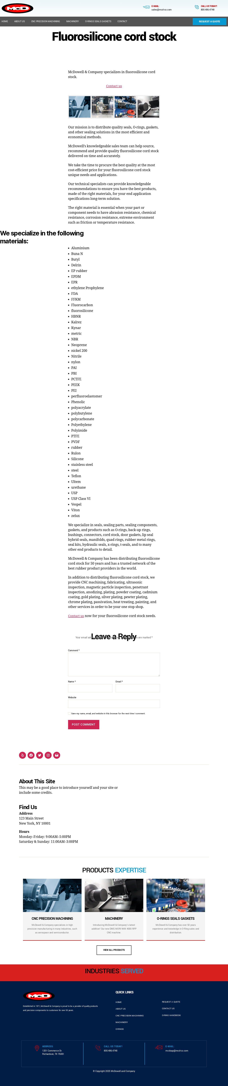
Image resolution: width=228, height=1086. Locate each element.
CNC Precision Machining (45, 21)
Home (5, 21)
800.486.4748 (207, 9)
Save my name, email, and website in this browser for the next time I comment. (108, 713)
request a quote (171, 1001)
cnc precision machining (130, 1015)
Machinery (72, 21)
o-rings (120, 1029)
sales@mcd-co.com (162, 9)
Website (72, 697)
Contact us (114, 86)
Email (119, 681)
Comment (73, 650)
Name (72, 681)
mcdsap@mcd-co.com (176, 1050)
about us (121, 1008)
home (119, 1002)
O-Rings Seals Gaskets (98, 21)
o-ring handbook (171, 1015)
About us (19, 21)
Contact (122, 21)
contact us (168, 1008)
